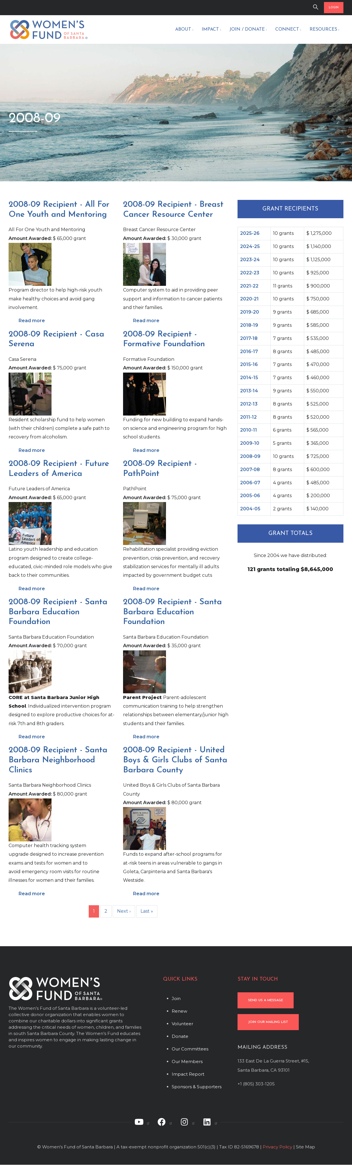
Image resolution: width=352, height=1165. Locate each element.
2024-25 (250, 246)
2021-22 (249, 286)
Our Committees (190, 1049)
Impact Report (188, 1074)
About (184, 30)
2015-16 (249, 364)
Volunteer (182, 1023)
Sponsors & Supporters (197, 1086)
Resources (324, 30)
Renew (179, 1011)
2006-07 (250, 482)
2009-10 (249, 443)
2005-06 (250, 495)
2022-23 (249, 272)
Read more (32, 320)
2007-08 (250, 469)
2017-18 (249, 338)
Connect (288, 30)
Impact (211, 30)
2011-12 (248, 417)
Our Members (187, 1061)
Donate (180, 1036)
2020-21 (249, 299)
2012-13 (249, 404)
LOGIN (334, 7)
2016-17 (249, 351)
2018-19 (249, 325)
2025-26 (250, 233)
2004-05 (250, 508)
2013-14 (249, 390)
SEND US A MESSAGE (265, 1000)
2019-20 (249, 312)
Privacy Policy (277, 1147)
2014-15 (249, 377)
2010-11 (248, 430)
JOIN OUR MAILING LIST (268, 1022)
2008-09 (250, 456)
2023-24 (250, 259)
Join (176, 998)
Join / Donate (248, 30)
